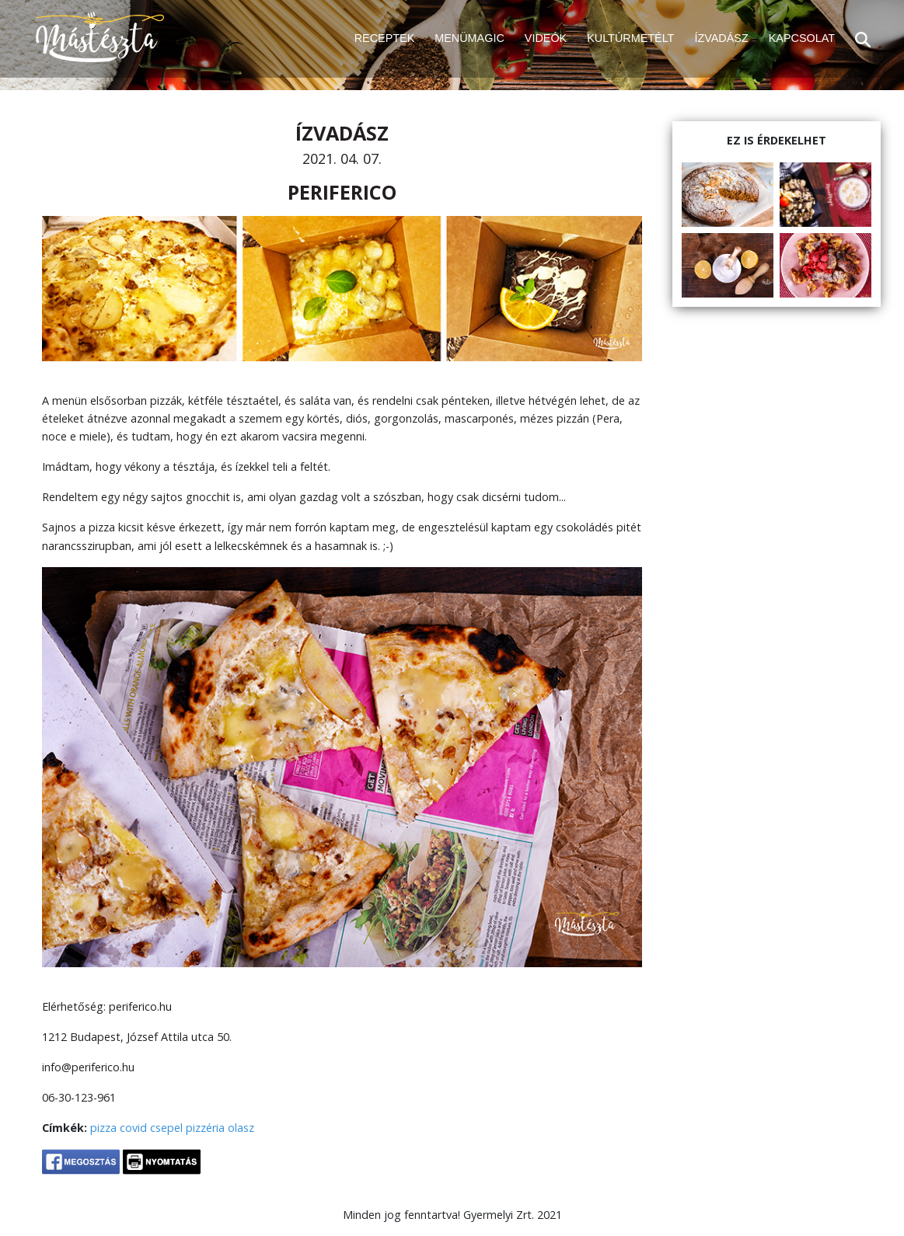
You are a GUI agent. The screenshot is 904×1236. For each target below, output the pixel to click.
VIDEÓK (546, 38)
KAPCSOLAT (802, 38)
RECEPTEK (384, 38)
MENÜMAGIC (469, 38)
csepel (166, 1127)
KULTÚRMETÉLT (630, 38)
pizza (103, 1127)
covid (133, 1127)
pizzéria (205, 1127)
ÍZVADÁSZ (721, 38)
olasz (241, 1127)
